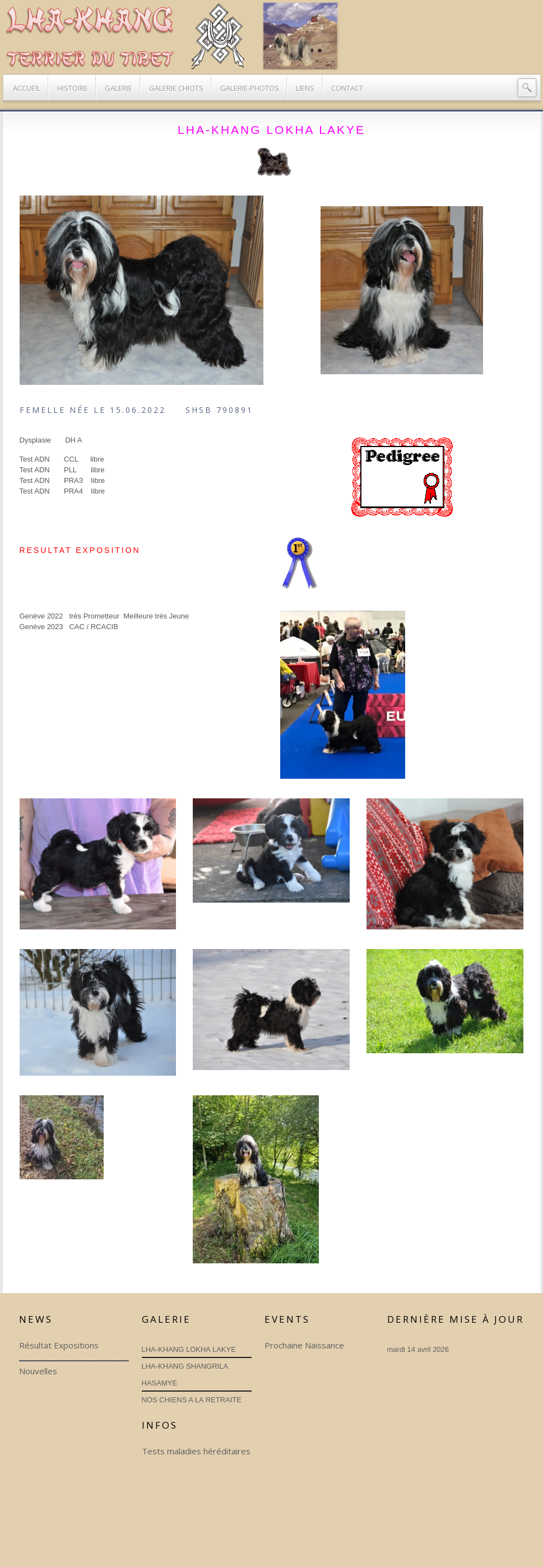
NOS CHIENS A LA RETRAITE (192, 1400)
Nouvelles (38, 1371)
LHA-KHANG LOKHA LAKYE (189, 1349)
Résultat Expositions (59, 1345)
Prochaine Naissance (304, 1345)
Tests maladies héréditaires (196, 1451)
